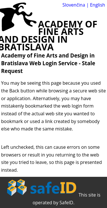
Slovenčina (73, 5)
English (97, 5)
